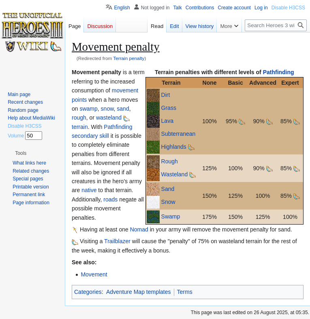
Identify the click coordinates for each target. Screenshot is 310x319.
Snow (168, 202)
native (88, 190)
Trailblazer (117, 241)
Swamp (170, 216)
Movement (94, 274)
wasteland (109, 117)
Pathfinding (278, 72)
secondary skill (90, 136)
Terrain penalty (128, 58)
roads (110, 199)
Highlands (173, 146)
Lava (167, 121)
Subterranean (178, 134)
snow (107, 108)
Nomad (139, 229)
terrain (80, 127)
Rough (169, 161)
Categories (88, 292)
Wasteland (174, 174)
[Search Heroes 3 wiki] (276, 25)
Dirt (165, 95)
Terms (184, 292)
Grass (168, 108)
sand (123, 108)
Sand (168, 189)
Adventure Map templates (138, 292)
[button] (20, 153)
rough (79, 117)
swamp (88, 108)
